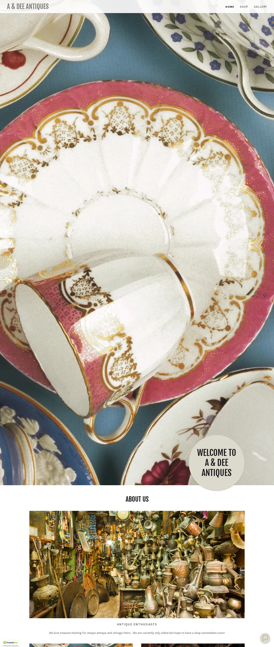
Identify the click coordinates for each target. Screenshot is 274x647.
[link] (72, 8)
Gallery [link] (260, 6)
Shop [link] (244, 6)
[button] (11, 643)
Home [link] (229, 6)
